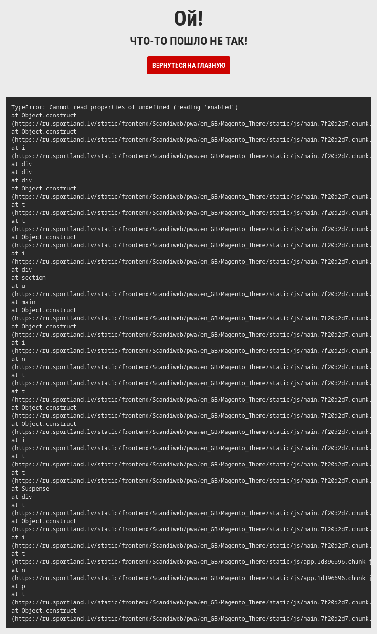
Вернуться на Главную (188, 65)
